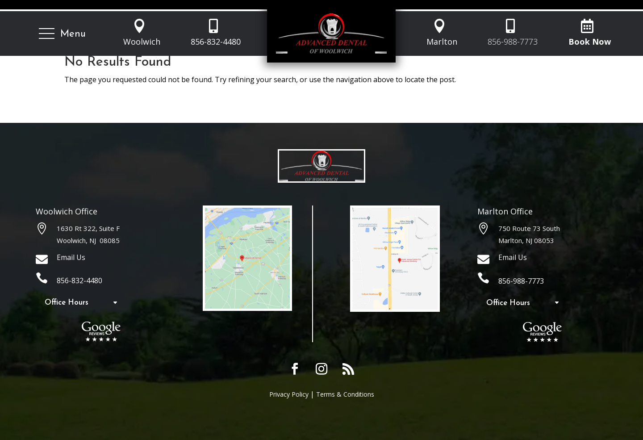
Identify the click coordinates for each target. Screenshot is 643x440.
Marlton (441, 41)
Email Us (71, 257)
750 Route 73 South (529, 228)
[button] (62, 34)
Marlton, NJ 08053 (526, 240)
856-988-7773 (513, 41)
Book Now (589, 41)
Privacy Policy (289, 394)
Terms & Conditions (345, 394)
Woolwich (141, 41)
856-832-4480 (216, 41)
